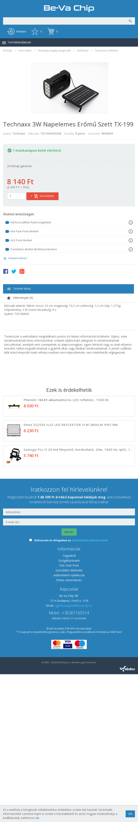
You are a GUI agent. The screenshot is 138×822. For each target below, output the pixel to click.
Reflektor (83, 50)
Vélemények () (19, 298)
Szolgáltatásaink (69, 708)
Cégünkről (69, 703)
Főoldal (7, 50)
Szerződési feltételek (69, 718)
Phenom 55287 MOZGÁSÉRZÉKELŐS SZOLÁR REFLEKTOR (69, 524)
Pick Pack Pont (69, 713)
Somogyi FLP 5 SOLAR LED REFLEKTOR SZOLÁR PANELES (69, 574)
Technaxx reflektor (106, 50)
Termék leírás (18, 288)
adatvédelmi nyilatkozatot (89, 688)
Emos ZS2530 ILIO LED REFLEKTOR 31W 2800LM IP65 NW (71, 425)
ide (37, 818)
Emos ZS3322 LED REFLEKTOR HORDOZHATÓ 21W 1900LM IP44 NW (79, 549)
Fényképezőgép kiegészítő (54, 50)
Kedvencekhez (15, 258)
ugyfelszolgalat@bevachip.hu (73, 753)
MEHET (69, 680)
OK (130, 814)
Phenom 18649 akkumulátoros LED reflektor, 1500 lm (66, 400)
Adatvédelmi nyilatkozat (69, 723)
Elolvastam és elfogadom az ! (70, 688)
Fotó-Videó (25, 50)
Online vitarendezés (69, 728)
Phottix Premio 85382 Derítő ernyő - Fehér (58, 598)
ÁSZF (113, 779)
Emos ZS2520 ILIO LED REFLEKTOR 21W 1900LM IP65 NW (71, 499)
